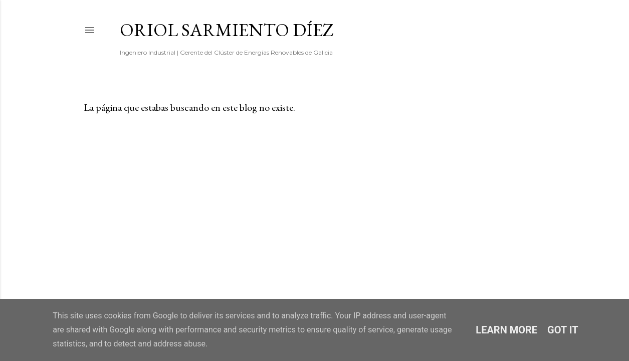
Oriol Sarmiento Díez (227, 30)
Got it (562, 330)
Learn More (506, 330)
